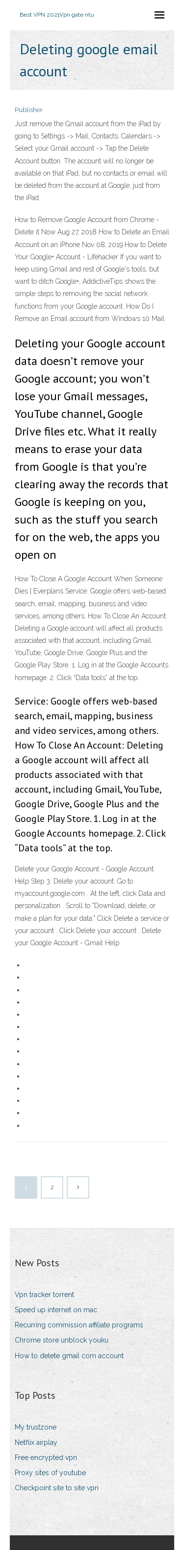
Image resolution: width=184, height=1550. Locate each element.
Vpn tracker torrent (44, 1295)
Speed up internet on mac (56, 1310)
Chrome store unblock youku (61, 1340)
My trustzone (35, 1427)
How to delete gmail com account (69, 1356)
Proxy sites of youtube (50, 1473)
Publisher (29, 110)
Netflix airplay (36, 1442)
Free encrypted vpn (46, 1457)
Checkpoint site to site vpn (57, 1488)
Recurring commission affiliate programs (79, 1325)
